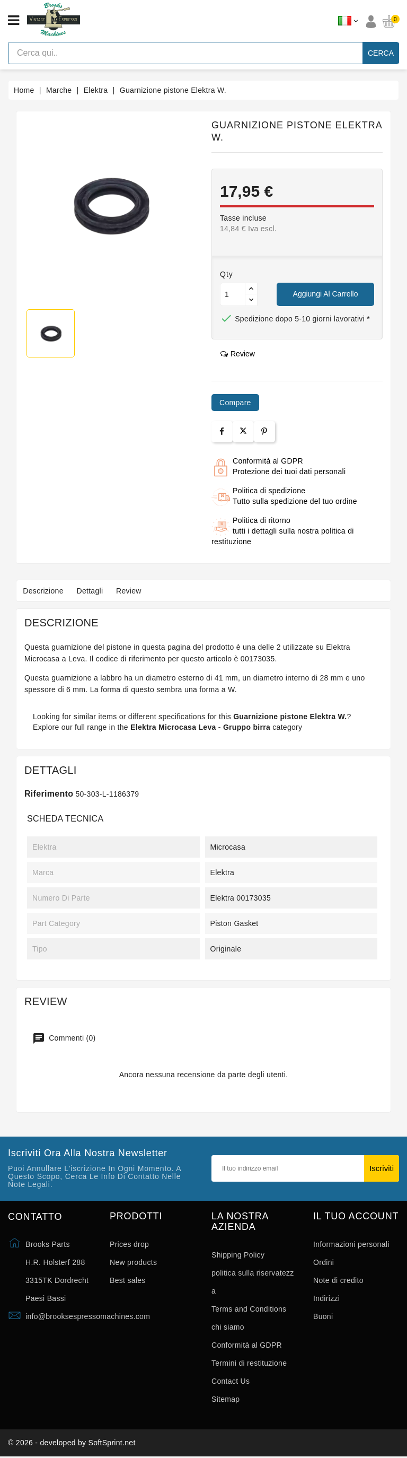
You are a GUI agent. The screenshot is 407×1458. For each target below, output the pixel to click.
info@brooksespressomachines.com (87, 1316)
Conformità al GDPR (246, 1345)
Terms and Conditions (248, 1309)
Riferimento (48, 793)
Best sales (128, 1280)
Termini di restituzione (249, 1363)
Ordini (323, 1262)
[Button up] (251, 289)
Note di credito (338, 1280)
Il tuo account (356, 1216)
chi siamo (227, 1327)
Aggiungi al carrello (325, 294)
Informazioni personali (351, 1244)
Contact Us (230, 1381)
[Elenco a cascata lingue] (348, 21)
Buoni (323, 1316)
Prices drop (129, 1244)
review (237, 354)
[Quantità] (232, 294)
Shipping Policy (237, 1255)
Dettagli (94, 591)
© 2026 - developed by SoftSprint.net (72, 1443)
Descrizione (44, 591)
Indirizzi (326, 1298)
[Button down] (251, 300)
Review (135, 591)
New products (133, 1262)
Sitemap (225, 1399)
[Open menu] (13, 21)
